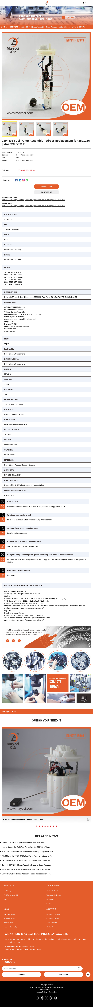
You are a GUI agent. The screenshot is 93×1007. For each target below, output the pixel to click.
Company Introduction (54, 914)
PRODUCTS (13, 27)
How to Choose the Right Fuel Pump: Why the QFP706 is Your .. (26, 847)
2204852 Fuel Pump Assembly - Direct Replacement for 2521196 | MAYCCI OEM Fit (33, 200)
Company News (9, 914)
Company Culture (52, 918)
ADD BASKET (46, 187)
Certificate (50, 899)
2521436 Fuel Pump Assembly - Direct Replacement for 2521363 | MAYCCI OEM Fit (33, 206)
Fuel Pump (7, 891)
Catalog (49, 903)
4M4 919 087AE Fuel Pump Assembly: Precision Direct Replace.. (26, 865)
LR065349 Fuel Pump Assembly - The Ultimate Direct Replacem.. (26, 860)
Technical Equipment (53, 895)
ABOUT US (51, 909)
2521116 (30, 170)
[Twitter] (51, 998)
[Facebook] (37, 998)
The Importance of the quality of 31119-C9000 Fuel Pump (23, 842)
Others (6, 899)
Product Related (52, 891)
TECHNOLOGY (52, 885)
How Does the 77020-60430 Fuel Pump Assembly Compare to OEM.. (28, 851)
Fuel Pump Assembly (11, 895)
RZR (14, 711)
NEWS (6, 909)
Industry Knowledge (10, 927)
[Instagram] (46, 998)
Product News (8, 923)
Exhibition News (9, 918)
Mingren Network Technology (46, 992)
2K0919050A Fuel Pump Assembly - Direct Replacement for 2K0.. (26, 869)
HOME (2, 27)
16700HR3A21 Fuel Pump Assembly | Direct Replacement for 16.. (26, 874)
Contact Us (50, 927)
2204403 (20, 170)
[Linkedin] (41, 998)
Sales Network (51, 923)
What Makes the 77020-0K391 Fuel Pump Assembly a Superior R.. (27, 856)
